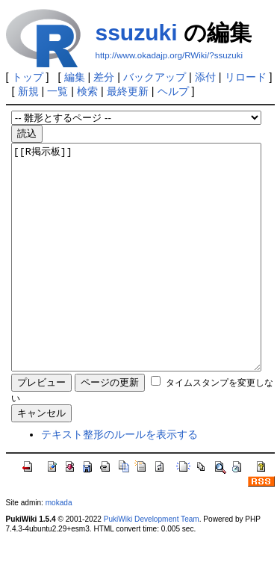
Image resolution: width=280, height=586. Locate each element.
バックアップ (154, 77)
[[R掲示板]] (136, 279)
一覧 (57, 91)
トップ (27, 77)
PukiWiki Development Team (151, 564)
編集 (74, 77)
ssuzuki (137, 32)
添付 (205, 77)
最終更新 (128, 91)
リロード (246, 77)
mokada (59, 547)
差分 (103, 77)
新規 (28, 91)
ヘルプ (173, 91)
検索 (87, 91)
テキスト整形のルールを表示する (119, 479)
